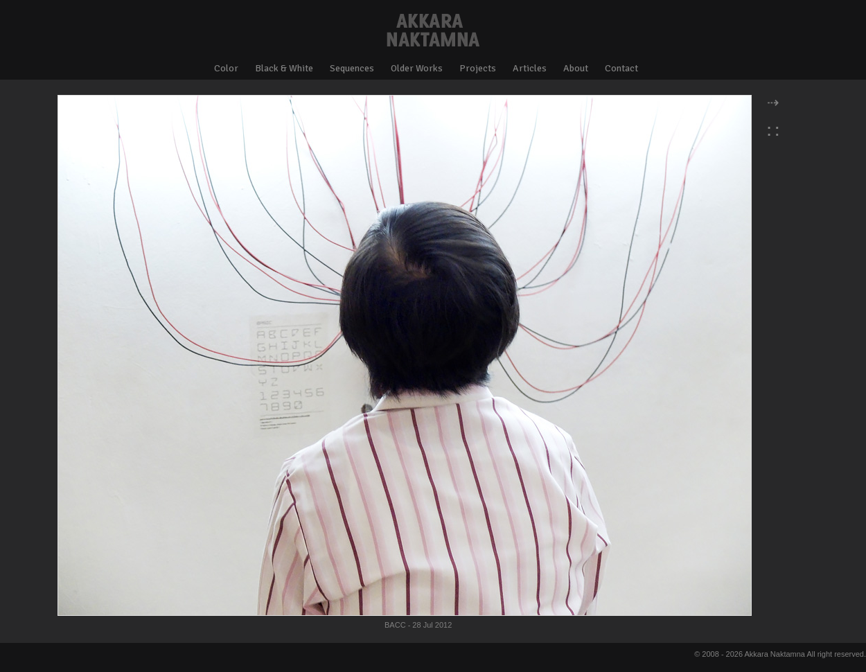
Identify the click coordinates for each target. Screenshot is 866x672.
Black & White (284, 68)
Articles (530, 68)
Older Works (417, 68)
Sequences (352, 68)
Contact (621, 68)
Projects (477, 68)
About (575, 68)
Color (226, 68)
